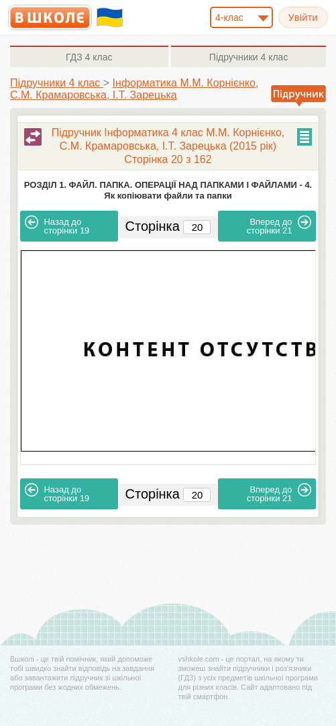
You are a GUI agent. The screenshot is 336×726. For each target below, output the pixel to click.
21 (279, 225)
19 (57, 225)
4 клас (89, 57)
